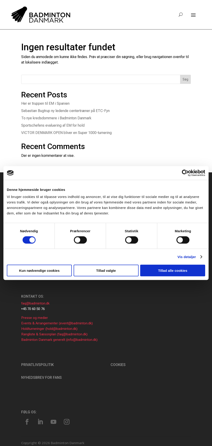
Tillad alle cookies (172, 270)
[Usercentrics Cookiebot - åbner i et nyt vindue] (185, 172)
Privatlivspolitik (37, 365)
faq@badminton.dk (35, 303)
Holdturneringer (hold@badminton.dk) (49, 329)
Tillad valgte (106, 270)
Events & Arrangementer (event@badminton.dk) (57, 323)
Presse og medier (34, 318)
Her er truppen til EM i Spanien (45, 103)
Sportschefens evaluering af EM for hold (53, 125)
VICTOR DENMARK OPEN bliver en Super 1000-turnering (66, 133)
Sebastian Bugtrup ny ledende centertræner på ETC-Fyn (65, 111)
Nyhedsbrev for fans (41, 377)
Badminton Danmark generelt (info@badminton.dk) (59, 340)
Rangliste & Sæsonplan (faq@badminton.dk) (54, 334)
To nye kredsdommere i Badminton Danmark (56, 118)
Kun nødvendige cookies (39, 270)
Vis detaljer (187, 257)
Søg (185, 79)
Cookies (118, 365)
